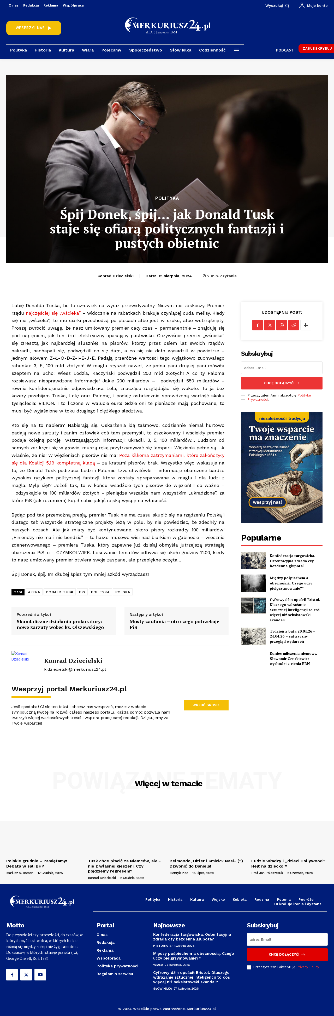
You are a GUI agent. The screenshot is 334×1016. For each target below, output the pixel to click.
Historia (160, 946)
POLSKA (122, 592)
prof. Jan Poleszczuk (267, 873)
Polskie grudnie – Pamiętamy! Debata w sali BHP (36, 863)
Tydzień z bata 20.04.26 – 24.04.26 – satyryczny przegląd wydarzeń (292, 636)
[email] (282, 367)
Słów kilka (162, 988)
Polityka (167, 198)
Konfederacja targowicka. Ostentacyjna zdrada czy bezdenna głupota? (292, 560)
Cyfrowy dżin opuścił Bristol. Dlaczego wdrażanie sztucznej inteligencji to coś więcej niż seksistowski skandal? (295, 609)
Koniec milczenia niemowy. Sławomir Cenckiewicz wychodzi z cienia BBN (293, 658)
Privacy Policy (307, 967)
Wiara (158, 965)
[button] (278, 5)
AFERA (34, 592)
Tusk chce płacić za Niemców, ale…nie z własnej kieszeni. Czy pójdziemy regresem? (124, 865)
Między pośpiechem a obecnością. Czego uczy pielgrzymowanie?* (291, 582)
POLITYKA (100, 592)
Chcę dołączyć (282, 383)
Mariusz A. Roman (19, 873)
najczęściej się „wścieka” (53, 313)
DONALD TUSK (60, 592)
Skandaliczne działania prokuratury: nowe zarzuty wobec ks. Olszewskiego (60, 624)
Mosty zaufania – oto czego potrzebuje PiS (174, 624)
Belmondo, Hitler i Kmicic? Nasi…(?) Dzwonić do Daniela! (206, 863)
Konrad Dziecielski (116, 276)
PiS (82, 592)
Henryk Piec (179, 873)
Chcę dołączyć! (287, 954)
